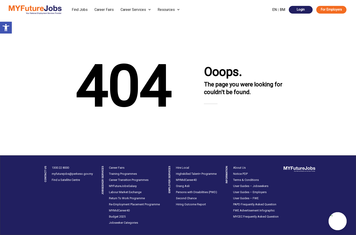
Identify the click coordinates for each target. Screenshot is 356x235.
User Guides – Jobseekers (250, 186)
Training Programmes (123, 173)
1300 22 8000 (60, 167)
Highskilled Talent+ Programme (196, 173)
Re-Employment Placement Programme (134, 204)
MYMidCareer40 (119, 210)
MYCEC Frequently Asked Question (256, 216)
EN (274, 9)
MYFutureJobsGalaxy (123, 186)
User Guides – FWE (246, 198)
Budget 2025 (117, 216)
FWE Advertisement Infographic (254, 210)
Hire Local (182, 167)
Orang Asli (183, 186)
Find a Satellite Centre (66, 180)
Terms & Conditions (246, 180)
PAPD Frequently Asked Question (254, 204)
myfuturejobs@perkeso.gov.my (72, 173)
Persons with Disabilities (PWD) (196, 192)
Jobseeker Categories (123, 222)
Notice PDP (240, 173)
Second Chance (186, 198)
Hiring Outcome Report (191, 204)
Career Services (136, 9)
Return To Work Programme (127, 198)
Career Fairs (104, 9)
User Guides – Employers (250, 192)
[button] (6, 28)
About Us (239, 167)
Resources (169, 9)
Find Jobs (80, 9)
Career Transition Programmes (128, 180)
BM (282, 9)
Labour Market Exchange (125, 192)
